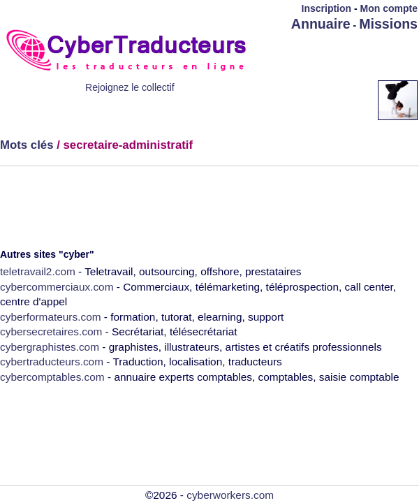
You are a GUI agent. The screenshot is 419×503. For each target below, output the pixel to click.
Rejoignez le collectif (130, 87)
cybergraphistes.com (49, 347)
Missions (388, 23)
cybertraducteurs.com (51, 361)
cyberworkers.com (230, 495)
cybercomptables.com (52, 377)
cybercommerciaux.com (57, 287)
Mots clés (26, 145)
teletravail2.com (37, 271)
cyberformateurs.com (50, 317)
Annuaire (321, 23)
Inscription (327, 8)
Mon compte (389, 8)
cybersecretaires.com (51, 331)
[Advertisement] (320, 76)
